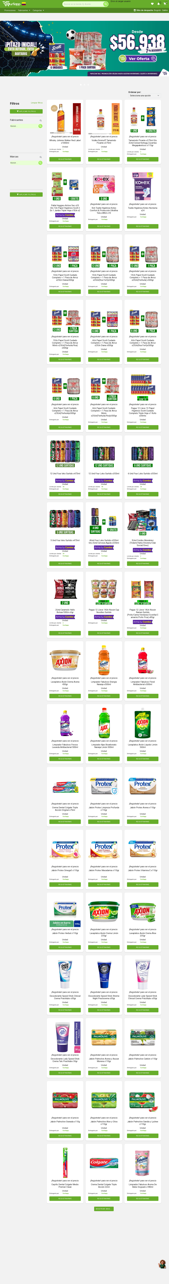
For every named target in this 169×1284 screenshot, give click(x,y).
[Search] (85, 4)
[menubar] (57, 10)
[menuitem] (10, 10)
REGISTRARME (65, 159)
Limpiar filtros (37, 103)
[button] (8, 46)
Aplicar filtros (26, 111)
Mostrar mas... (104, 1209)
